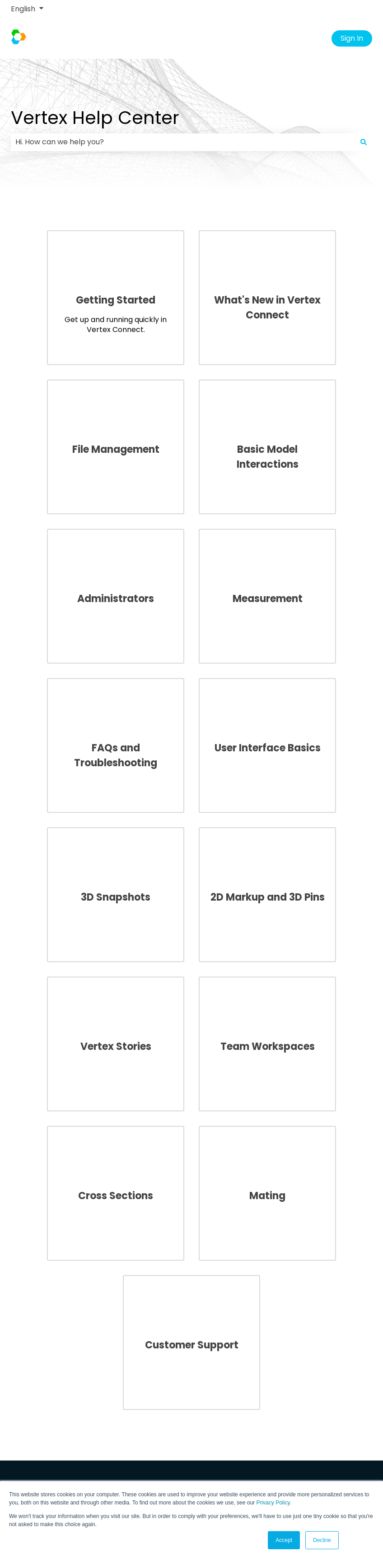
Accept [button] (284, 1540)
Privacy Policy (273, 1502)
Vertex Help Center (95, 117)
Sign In (352, 38)
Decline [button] (322, 1540)
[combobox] (183, 142)
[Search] (363, 142)
